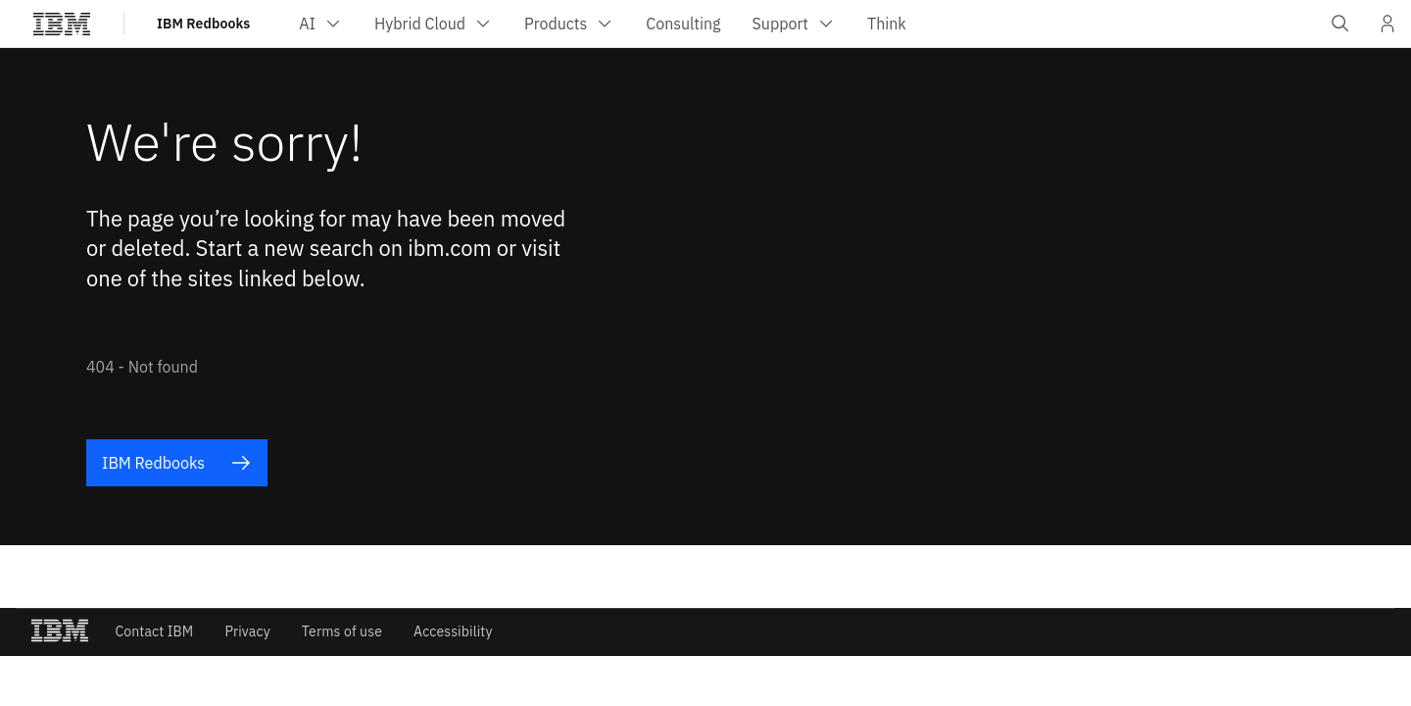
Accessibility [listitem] (453, 631)
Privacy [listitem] (246, 631)
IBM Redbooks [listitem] (176, 463)
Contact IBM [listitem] (154, 631)
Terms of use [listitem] (342, 631)
